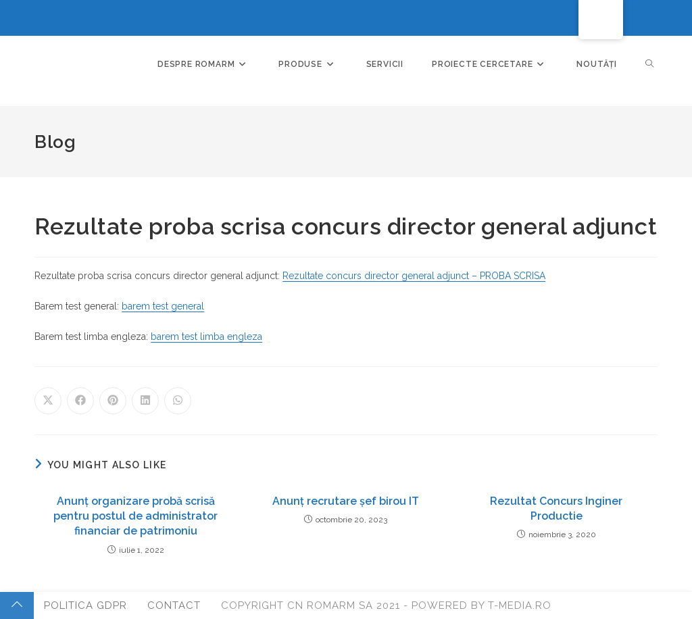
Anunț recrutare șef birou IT (345, 501)
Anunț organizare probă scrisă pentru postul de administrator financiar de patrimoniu (135, 516)
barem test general (163, 306)
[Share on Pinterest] (112, 400)
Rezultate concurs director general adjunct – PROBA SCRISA (413, 275)
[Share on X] (47, 400)
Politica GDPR (85, 605)
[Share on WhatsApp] (177, 400)
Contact (174, 605)
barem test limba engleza (206, 336)
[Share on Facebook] (80, 400)
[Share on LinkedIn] (145, 400)
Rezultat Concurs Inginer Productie (556, 508)
